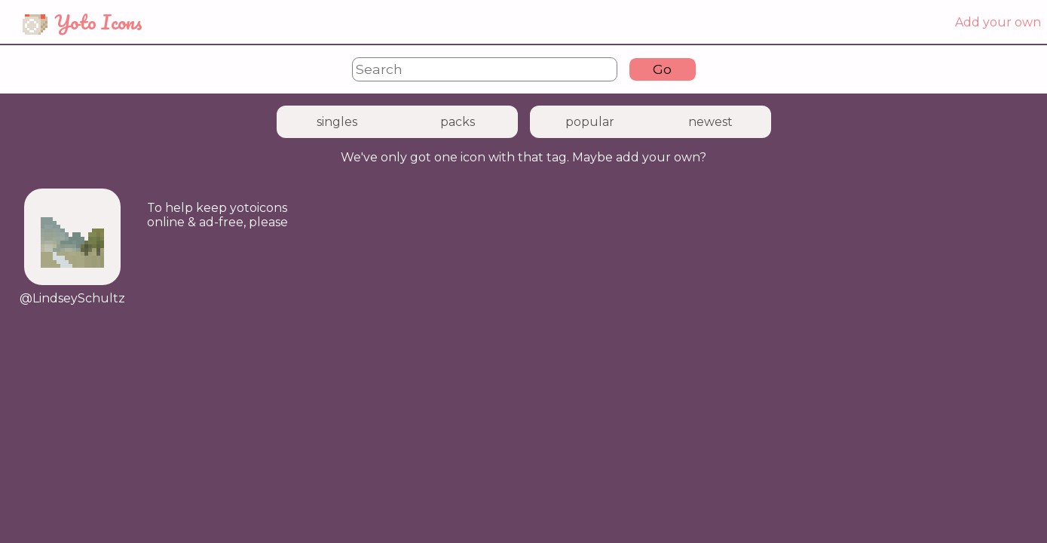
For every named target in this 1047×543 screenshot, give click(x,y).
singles (337, 122)
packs (457, 122)
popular (589, 122)
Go (662, 69)
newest (710, 122)
